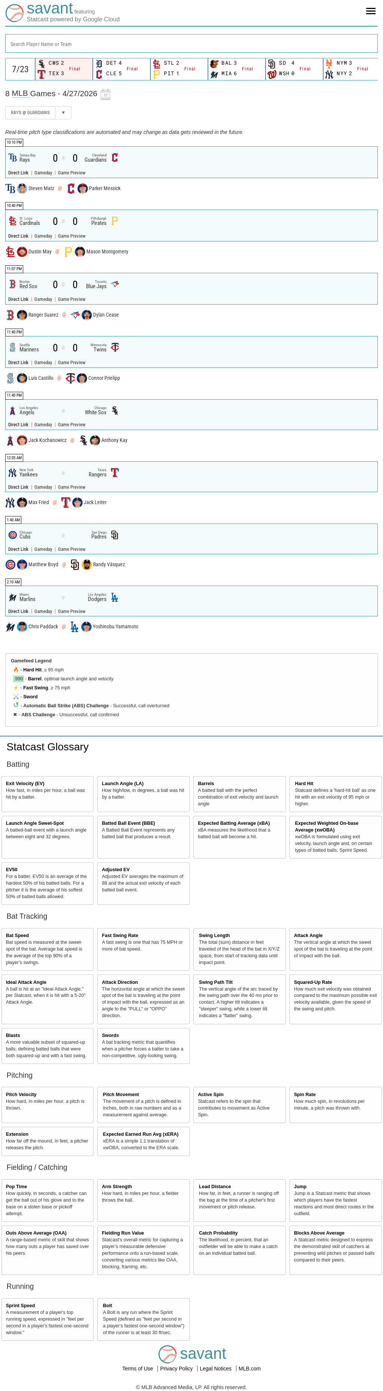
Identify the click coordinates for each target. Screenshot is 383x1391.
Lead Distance (215, 1186)
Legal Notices (216, 1369)
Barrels (206, 783)
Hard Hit (32, 669)
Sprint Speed (20, 1305)
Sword (30, 696)
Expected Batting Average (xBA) (234, 823)
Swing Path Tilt (216, 982)
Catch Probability (218, 1233)
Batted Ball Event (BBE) (128, 823)
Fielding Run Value (123, 1233)
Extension (17, 1134)
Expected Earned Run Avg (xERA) (140, 1134)
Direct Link (19, 173)
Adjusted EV (115, 869)
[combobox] (191, 43)
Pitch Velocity (21, 1094)
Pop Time (16, 1186)
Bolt (107, 1305)
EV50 (12, 869)
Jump (300, 1186)
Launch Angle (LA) (122, 783)
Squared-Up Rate (313, 982)
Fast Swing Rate (120, 935)
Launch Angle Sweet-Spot (35, 823)
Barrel (35, 678)
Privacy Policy (177, 1369)
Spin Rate (305, 1094)
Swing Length (214, 935)
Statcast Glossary (48, 747)
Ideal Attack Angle (26, 982)
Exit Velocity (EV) (25, 783)
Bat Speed (17, 935)
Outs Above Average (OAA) (36, 1233)
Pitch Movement (121, 1094)
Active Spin (211, 1094)
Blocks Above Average (319, 1233)
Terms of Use (138, 1369)
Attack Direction (120, 982)
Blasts (13, 1035)
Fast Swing (35, 687)
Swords (110, 1035)
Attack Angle (308, 935)
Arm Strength (117, 1186)
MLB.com (250, 1369)
